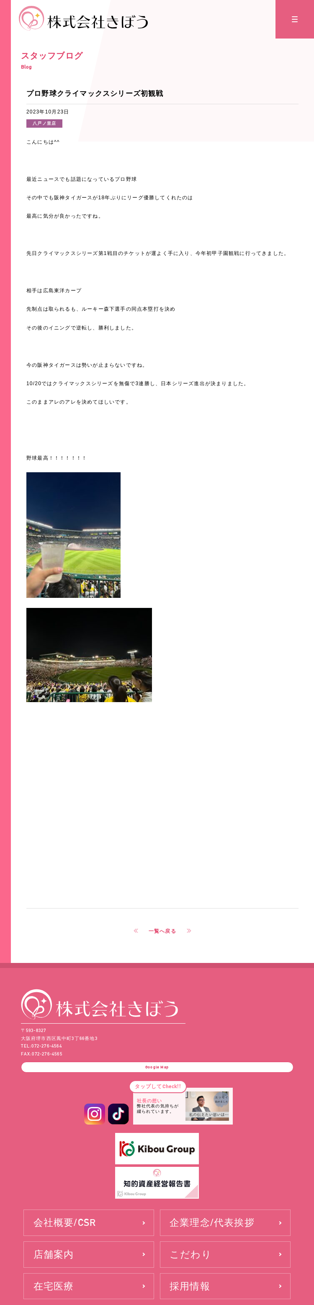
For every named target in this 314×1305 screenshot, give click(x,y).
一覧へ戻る (162, 931)
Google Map (157, 1067)
